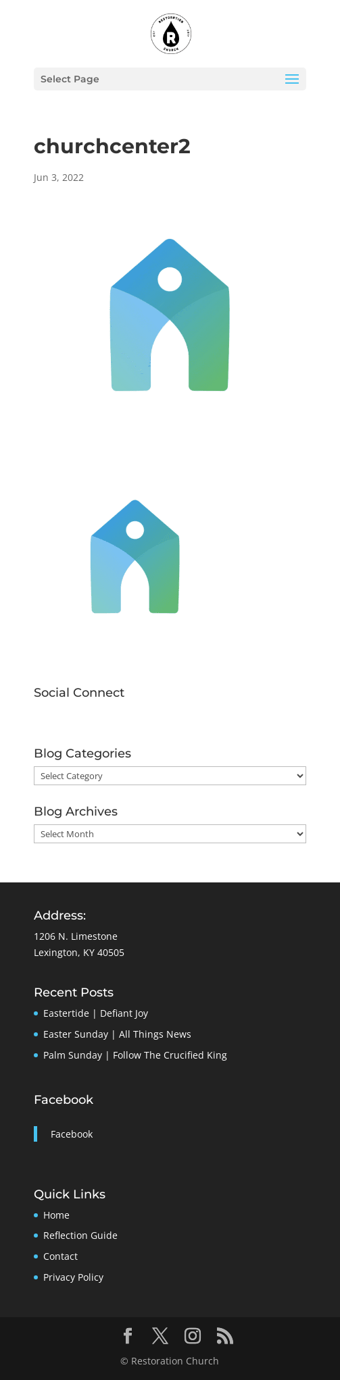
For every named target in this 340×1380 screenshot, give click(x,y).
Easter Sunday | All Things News (117, 1034)
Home (56, 1215)
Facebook (63, 1099)
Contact (60, 1256)
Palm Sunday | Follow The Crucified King (135, 1055)
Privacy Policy (73, 1277)
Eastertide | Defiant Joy (95, 1013)
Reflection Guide (80, 1235)
